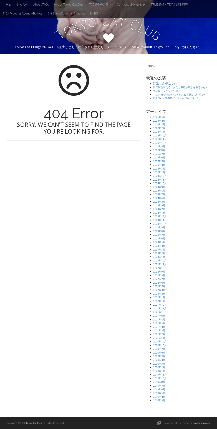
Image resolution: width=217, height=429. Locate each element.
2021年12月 (160, 304)
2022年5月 (159, 286)
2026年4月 (159, 120)
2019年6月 (159, 389)
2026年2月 (159, 128)
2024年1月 (159, 212)
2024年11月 (160, 179)
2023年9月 (159, 227)
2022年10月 (160, 268)
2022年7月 (159, 279)
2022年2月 (159, 297)
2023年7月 (159, 234)
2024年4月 (159, 205)
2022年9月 (159, 271)
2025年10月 (160, 142)
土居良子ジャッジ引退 (165, 90)
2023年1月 (159, 257)
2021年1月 (159, 338)
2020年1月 (159, 371)
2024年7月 (159, 194)
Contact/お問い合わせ (131, 4)
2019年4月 (159, 396)
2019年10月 (160, 378)
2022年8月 (159, 275)
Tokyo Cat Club (34, 423)
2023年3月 (159, 249)
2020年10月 (160, 345)
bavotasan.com (201, 423)
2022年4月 (159, 290)
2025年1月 (159, 172)
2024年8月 (159, 190)
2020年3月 (159, 363)
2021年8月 (159, 319)
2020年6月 (159, 352)
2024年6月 (159, 198)
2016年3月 (159, 400)
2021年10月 (160, 312)
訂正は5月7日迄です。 (165, 83)
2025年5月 (159, 161)
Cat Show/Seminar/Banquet (66, 13)
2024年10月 (160, 183)
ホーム (7, 4)
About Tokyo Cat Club (69, 4)
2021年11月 (160, 308)
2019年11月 (160, 374)
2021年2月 (159, 334)
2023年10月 (160, 223)
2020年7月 (159, 348)
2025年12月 (160, 135)
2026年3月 (159, 124)
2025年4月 (159, 164)
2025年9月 (159, 146)
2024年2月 (159, 209)
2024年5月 (159, 201)
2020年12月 (160, 341)
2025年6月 (159, 157)
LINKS (94, 13)
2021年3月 (159, 330)
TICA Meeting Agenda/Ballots (22, 13)
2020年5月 (159, 356)
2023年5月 (159, 242)
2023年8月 (159, 231)
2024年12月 (160, 176)
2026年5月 (159, 117)
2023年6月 (159, 238)
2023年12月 (160, 216)
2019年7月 (159, 385)
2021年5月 (159, 323)
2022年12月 (160, 260)
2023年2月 (159, 253)
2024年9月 (159, 187)
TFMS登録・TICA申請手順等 (169, 4)
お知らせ (22, 4)
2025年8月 (159, 150)
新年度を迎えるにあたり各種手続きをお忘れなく (180, 87)
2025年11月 (160, 139)
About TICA (41, 4)
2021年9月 (159, 315)
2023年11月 (160, 220)
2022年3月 (159, 293)
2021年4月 (159, 327)
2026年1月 (159, 131)
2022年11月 (160, 264)
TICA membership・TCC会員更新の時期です (179, 94)
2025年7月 (159, 154)
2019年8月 (159, 382)
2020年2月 (159, 367)
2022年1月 (159, 301)
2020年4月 (159, 360)
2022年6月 (159, 282)
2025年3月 (159, 168)
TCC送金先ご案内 (100, 4)
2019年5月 (159, 393)
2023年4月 (159, 245)
